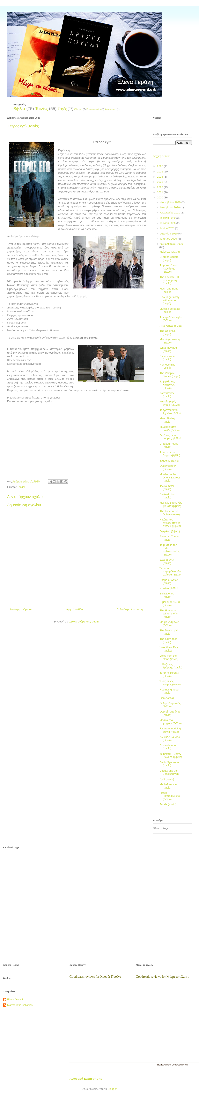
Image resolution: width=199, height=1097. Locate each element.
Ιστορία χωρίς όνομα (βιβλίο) (170, 403)
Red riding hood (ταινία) (169, 691)
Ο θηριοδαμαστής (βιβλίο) (170, 705)
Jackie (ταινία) (168, 804)
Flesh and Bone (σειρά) (169, 290)
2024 (160, 176)
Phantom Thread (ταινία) (169, 538)
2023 (160, 181)
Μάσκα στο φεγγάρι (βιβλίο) (171, 721)
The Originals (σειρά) (167, 332)
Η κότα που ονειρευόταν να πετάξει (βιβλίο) (170, 522)
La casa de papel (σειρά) (170, 310)
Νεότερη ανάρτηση (21, 609)
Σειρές (62, 109)
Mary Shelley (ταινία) (167, 420)
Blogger (112, 1088)
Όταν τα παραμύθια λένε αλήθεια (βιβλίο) (171, 571)
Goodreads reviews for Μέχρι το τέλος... (162, 976)
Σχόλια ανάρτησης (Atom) (84, 621)
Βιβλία (19, 108)
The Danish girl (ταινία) (168, 632)
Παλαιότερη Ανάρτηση (130, 609)
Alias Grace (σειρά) (171, 325)
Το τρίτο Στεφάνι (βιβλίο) (169, 674)
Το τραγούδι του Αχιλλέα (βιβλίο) (170, 411)
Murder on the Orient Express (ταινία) (170, 477)
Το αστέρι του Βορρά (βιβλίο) (170, 454)
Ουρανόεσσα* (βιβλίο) (168, 467)
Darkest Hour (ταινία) (167, 496)
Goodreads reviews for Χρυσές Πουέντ (95, 976)
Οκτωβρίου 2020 (170, 212)
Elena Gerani (15, 999)
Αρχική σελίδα (74, 609)
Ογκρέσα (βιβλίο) (170, 531)
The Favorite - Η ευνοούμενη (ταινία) (169, 280)
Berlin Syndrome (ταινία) (169, 764)
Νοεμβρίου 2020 (170, 207)
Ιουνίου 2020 (168, 223)
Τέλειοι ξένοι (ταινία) (167, 487)
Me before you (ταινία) (168, 786)
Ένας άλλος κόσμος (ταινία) (170, 683)
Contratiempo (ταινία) (168, 747)
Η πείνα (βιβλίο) (169, 588)
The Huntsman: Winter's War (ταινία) (169, 613)
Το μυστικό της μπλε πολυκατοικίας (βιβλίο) (169, 549)
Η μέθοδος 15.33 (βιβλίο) (170, 603)
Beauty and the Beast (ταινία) (169, 772)
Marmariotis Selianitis (20, 1005)
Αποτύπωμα (110, 109)
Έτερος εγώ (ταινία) (167, 561)
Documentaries (93, 109)
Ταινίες (41, 108)
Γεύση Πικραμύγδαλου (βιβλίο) (170, 796)
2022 (160, 187)
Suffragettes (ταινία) (167, 595)
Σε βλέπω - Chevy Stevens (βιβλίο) (171, 755)
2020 (160, 197)
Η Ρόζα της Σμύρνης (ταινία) (171, 666)
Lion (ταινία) (167, 698)
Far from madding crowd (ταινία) (170, 730)
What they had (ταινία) (168, 349)
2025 (160, 171)
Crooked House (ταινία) (169, 445)
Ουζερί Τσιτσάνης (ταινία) (170, 713)
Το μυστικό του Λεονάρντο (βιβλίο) (168, 268)
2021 (160, 192)
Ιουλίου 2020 (168, 217)
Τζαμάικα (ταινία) (169, 460)
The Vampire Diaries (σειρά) (170, 375)
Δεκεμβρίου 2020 (171, 202)
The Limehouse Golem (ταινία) (170, 513)
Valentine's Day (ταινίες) (169, 649)
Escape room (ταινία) (167, 358)
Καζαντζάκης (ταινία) (167, 394)
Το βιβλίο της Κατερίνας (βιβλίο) (167, 384)
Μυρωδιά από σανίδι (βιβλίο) (169, 428)
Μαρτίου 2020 (169, 238)
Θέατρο (78, 109)
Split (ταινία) (167, 779)
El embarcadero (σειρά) (169, 258)
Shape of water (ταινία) (168, 581)
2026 (160, 166)
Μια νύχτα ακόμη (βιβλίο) (169, 341)
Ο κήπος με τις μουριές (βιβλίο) (170, 437)
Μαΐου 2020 (167, 228)
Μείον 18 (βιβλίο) (170, 251)
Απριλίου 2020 (169, 233)
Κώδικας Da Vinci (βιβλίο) (170, 738)
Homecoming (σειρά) (167, 366)
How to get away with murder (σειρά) (169, 300)
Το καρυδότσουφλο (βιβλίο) (171, 319)
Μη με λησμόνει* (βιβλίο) (169, 623)
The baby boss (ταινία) (168, 640)
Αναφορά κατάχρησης (85, 1078)
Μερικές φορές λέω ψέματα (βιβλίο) (171, 504)
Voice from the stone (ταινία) (169, 657)
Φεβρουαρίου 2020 (171, 243)
